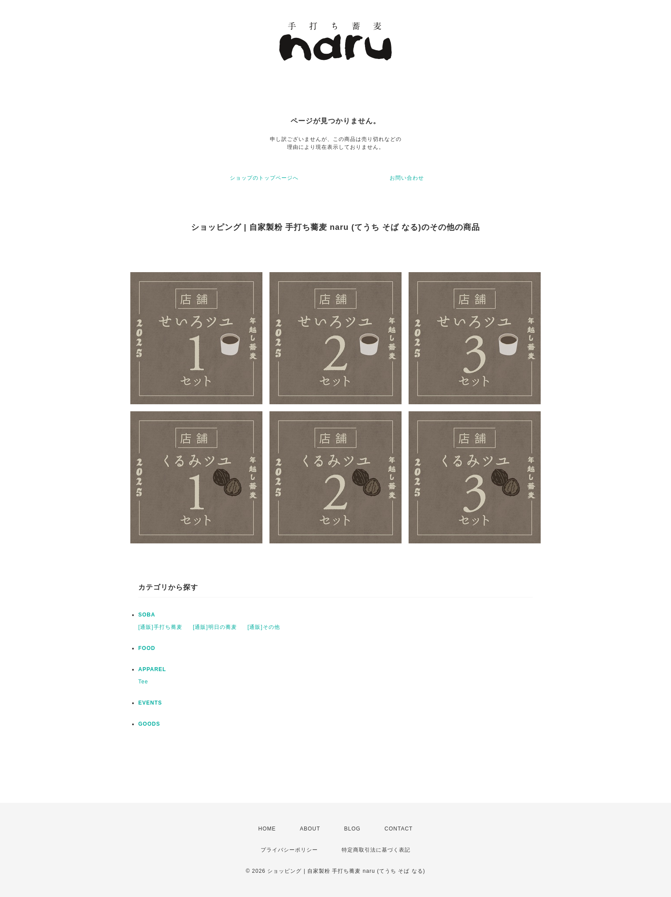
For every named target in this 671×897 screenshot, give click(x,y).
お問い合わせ (407, 178)
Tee (143, 682)
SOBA (146, 615)
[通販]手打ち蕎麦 (160, 627)
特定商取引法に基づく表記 (376, 850)
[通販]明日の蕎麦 (215, 627)
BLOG (352, 829)
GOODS (149, 724)
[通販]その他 (263, 627)
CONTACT (398, 829)
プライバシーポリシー (289, 850)
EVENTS (150, 703)
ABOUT (310, 829)
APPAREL (152, 669)
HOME (267, 829)
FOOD (146, 648)
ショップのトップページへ (264, 178)
